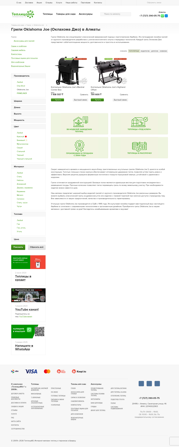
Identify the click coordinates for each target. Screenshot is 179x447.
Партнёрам (85, 3)
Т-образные (35, 397)
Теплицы (48, 14)
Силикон (20, 199)
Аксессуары (86, 14)
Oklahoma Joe (23, 90)
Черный (20, 155)
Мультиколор (22, 144)
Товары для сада (66, 14)
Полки (113, 403)
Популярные (134, 51)
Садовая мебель (18, 50)
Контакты (98, 3)
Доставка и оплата (18, 402)
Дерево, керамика (25, 188)
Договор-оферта (17, 393)
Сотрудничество (18, 428)
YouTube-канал (25, 317)
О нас (18, 3)
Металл (20, 195)
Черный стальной (24, 159)
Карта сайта (16, 421)
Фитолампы (95, 399)
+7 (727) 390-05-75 (149, 16)
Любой (20, 82)
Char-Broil (21, 86)
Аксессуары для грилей (24, 41)
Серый (20, 148)
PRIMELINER (22, 93)
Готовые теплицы (58, 395)
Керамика (21, 191)
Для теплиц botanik (119, 388)
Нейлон (20, 180)
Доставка (29, 3)
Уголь (19, 232)
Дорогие (154, 51)
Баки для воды (97, 403)
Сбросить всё (36, 247)
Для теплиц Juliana (118, 392)
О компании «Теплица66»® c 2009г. (18, 386)
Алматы (72, 441)
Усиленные (55, 405)
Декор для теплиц (98, 410)
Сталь (19, 177)
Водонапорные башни (20, 66)
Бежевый (22, 140)
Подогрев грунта (117, 399)
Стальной (21, 151)
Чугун (19, 206)
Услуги (59, 3)
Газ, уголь (21, 228)
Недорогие (145, 51)
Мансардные (36, 393)
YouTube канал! (27, 309)
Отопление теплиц (118, 395)
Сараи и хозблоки (19, 46)
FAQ (12, 417)
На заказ (54, 392)
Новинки (163, 51)
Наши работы (71, 3)
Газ (18, 224)
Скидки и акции (17, 406)
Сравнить (84, 95)
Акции (39, 3)
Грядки (93, 406)
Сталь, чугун (22, 203)
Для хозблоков (17, 62)
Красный (22, 137)
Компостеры (16, 54)
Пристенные (56, 388)
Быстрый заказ (80, 100)
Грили (13, 37)
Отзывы (49, 3)
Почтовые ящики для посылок (24, 58)
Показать (18, 247)
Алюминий (21, 184)
